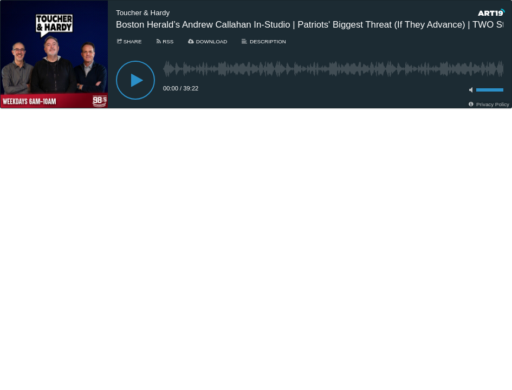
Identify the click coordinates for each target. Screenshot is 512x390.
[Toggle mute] (469, 90)
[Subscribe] (164, 41)
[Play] (135, 80)
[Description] (263, 41)
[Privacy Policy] (488, 104)
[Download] (207, 41)
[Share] (128, 41)
